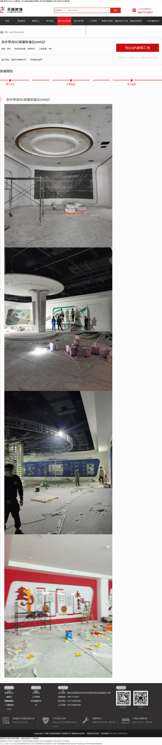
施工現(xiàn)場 (64, 21)
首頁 (7, 21)
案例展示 (21, 21)
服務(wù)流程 (107, 21)
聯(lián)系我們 (136, 21)
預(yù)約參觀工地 (137, 48)
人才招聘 (93, 21)
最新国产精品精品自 (78, 744)
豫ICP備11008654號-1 (118, 733)
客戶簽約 (50, 21)
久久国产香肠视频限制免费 (60, 744)
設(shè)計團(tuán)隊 (79, 25)
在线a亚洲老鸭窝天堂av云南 (23, 744)
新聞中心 (36, 21)
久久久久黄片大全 (6, 744)
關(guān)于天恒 (121, 21)
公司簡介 (36, 693)
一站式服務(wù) (152, 21)
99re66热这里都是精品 (94, 744)
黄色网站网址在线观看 (42, 744)
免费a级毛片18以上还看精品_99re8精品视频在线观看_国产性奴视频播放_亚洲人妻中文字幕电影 (35, 1)
